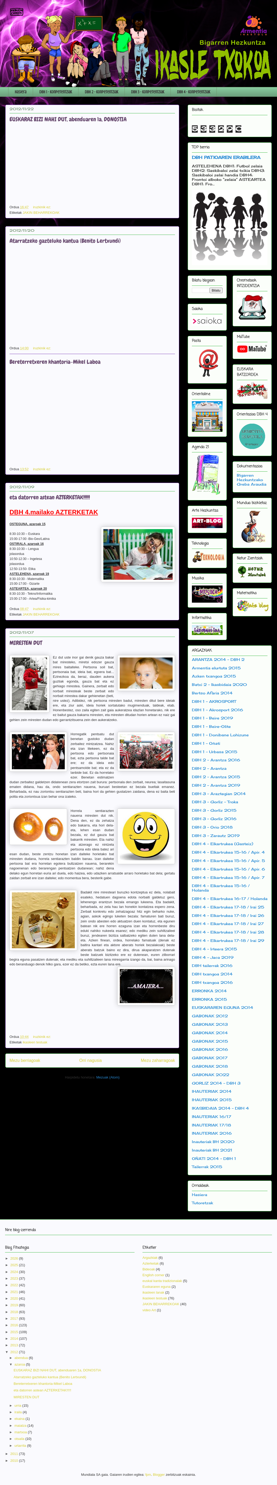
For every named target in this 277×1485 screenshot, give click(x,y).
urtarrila (21, 1446)
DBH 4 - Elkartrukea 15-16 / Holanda (221, 887)
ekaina (20, 1419)
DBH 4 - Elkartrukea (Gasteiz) (222, 843)
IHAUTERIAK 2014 (212, 1091)
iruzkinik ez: (42, 207)
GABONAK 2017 (210, 1058)
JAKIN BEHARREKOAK (41, 213)
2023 (14, 1278)
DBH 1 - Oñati (206, 743)
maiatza (21, 1426)
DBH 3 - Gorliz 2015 (214, 810)
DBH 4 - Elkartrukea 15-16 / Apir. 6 (228, 869)
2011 (14, 1454)
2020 (14, 1298)
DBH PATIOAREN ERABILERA (226, 157)
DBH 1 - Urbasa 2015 (214, 751)
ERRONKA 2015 (209, 999)
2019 (14, 1305)
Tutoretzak (202, 1203)
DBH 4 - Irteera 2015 (214, 949)
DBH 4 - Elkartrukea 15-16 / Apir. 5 (228, 860)
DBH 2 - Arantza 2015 (216, 777)
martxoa (21, 1432)
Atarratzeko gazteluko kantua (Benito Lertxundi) (65, 241)
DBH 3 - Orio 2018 (212, 827)
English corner (153, 1275)
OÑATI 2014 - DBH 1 (214, 1158)
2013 (14, 1345)
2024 (14, 1272)
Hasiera (20, 92)
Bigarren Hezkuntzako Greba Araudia (251, 479)
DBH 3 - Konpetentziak (147, 92)
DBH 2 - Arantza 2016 (216, 760)
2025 (14, 1265)
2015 (14, 1332)
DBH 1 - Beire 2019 (212, 718)
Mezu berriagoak (25, 1060)
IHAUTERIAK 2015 (212, 1099)
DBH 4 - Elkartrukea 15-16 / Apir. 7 (228, 877)
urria (18, 1405)
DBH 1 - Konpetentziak (55, 92)
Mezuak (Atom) (107, 1077)
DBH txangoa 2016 (212, 982)
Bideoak (148, 1269)
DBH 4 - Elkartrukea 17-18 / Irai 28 (228, 932)
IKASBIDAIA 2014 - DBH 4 (220, 1108)
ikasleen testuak (35, 1042)
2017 (14, 1318)
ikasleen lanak (153, 1292)
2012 (14, 1352)
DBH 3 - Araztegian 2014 (219, 793)
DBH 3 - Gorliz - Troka (215, 802)
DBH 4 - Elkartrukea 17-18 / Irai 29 (228, 940)
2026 (14, 1258)
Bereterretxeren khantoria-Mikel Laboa (55, 362)
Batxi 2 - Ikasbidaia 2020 (219, 684)
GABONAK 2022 (210, 1074)
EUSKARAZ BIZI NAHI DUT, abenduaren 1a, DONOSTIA (68, 119)
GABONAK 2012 (210, 1016)
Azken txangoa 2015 (214, 676)
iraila (19, 1412)
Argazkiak (150, 1258)
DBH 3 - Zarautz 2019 (216, 835)
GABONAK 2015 (210, 1041)
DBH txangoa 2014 (212, 974)
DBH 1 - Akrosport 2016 (217, 710)
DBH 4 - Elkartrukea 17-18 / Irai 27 (228, 923)
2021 (14, 1292)
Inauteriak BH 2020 (213, 1141)
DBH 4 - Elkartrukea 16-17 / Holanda (229, 898)
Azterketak (150, 1263)
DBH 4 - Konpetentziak (193, 92)
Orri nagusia (90, 1060)
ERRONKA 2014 (209, 991)
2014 (14, 1339)
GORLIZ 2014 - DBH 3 (216, 1083)
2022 (14, 1285)
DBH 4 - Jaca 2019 (213, 957)
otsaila (20, 1439)
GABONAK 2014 (210, 1033)
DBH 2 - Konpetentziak (101, 92)
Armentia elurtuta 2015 (216, 668)
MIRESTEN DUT (26, 643)
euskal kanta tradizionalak (162, 1281)
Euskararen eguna (156, 1287)
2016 (14, 1325)
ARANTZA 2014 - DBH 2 (218, 659)
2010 (14, 1461)
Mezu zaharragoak (158, 1060)
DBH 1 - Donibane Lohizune (220, 735)
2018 (14, 1312)
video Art (149, 1310)
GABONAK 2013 (210, 1024)
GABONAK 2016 (210, 1049)
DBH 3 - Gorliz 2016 (214, 818)
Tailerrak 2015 (207, 1166)
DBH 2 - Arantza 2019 (216, 785)
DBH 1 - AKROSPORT (214, 701)
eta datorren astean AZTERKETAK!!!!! (50, 497)
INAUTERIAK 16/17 (211, 1116)
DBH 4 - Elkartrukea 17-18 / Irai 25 (228, 907)
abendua (22, 1358)
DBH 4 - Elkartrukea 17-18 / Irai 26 (228, 915)
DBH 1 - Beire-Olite (211, 726)
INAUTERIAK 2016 (212, 1133)
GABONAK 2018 (210, 1066)
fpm (148, 1475)
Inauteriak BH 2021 (212, 1150)
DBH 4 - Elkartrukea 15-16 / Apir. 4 (228, 852)
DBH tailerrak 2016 (212, 965)
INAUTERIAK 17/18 (211, 1125)
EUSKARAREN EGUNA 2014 (222, 1007)
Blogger (159, 1475)
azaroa (20, 1364)
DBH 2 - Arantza (209, 768)
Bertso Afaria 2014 (212, 693)
